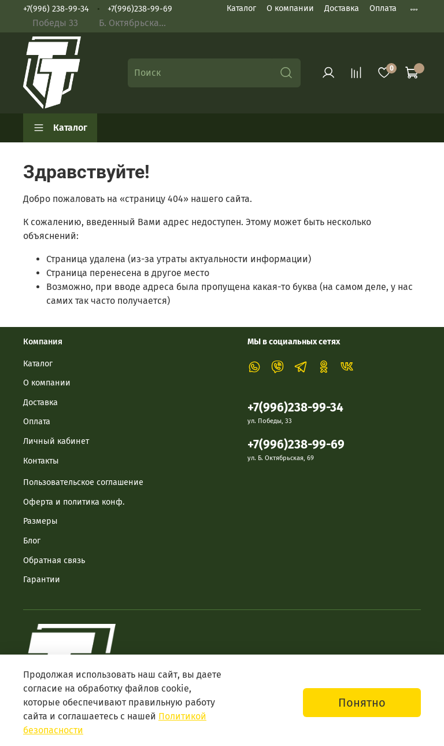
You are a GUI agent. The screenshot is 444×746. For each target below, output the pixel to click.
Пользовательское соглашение (83, 482)
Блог (31, 541)
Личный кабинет (56, 441)
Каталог (241, 8)
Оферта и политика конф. (73, 502)
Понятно (362, 703)
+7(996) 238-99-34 (56, 9)
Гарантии (41, 580)
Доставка (341, 8)
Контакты (41, 461)
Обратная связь (54, 560)
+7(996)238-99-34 (295, 407)
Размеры (40, 521)
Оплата (383, 8)
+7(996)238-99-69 (140, 9)
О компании (290, 8)
